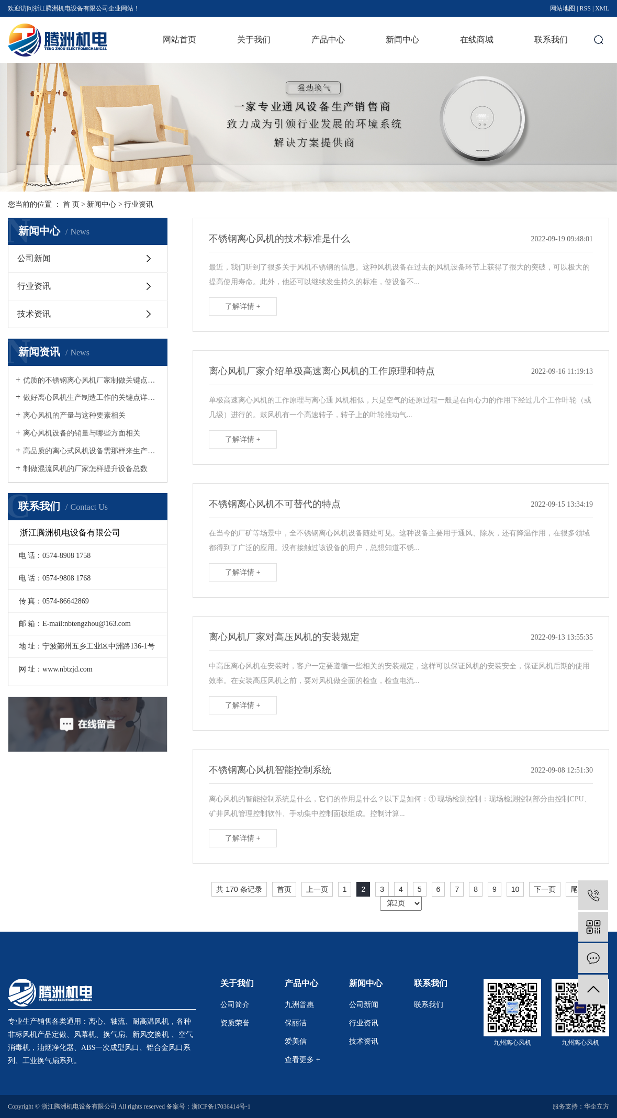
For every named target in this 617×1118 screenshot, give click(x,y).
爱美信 (296, 1041)
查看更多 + (302, 1060)
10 (515, 889)
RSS (585, 8)
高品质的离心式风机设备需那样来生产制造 (91, 451)
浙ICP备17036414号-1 (221, 1106)
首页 (284, 889)
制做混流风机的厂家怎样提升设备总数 (85, 469)
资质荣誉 (235, 1023)
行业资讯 (138, 204)
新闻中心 (402, 39)
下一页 (545, 889)
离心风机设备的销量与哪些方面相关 (81, 433)
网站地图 (562, 8)
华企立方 (596, 1106)
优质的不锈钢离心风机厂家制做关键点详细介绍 (91, 380)
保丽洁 (296, 1023)
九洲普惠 (299, 1005)
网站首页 (179, 39)
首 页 (71, 204)
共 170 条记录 (239, 889)
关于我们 (254, 39)
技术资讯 (34, 313)
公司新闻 (34, 258)
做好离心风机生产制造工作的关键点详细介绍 (91, 397)
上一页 (317, 889)
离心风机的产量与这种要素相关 (74, 415)
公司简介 (235, 1005)
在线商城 (476, 39)
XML (602, 8)
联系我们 (551, 39)
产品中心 (328, 39)
